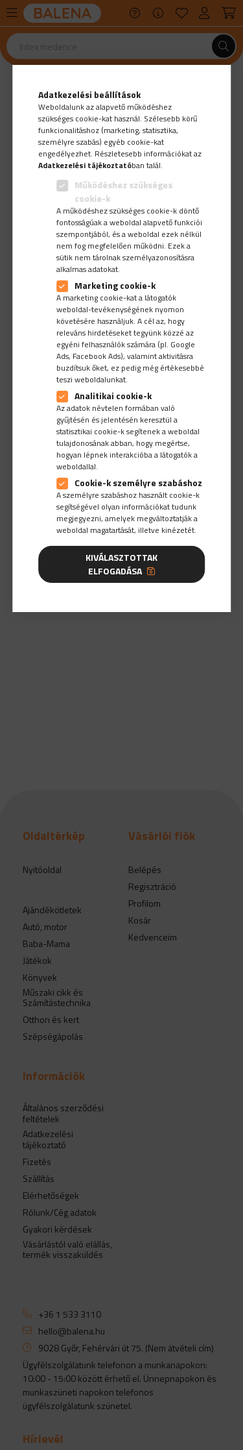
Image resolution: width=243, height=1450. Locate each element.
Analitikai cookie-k (113, 395)
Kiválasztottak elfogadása (121, 564)
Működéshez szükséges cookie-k (123, 191)
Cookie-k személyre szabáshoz (138, 482)
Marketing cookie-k (115, 285)
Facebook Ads (97, 356)
